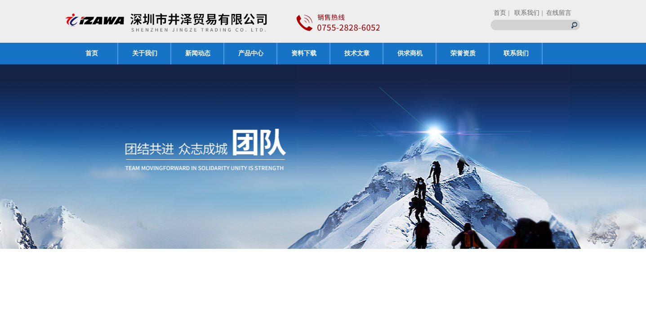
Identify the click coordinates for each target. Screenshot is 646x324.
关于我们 (144, 53)
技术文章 (357, 53)
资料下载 (303, 53)
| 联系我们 (523, 12)
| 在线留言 (556, 12)
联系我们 (516, 53)
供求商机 (410, 53)
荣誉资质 (463, 53)
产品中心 (250, 53)
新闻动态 (197, 53)
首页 (500, 12)
